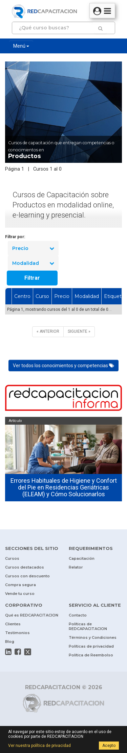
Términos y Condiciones (93, 637)
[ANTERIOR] (48, 331)
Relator (76, 567)
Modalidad (33, 263)
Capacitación (81, 558)
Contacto (78, 615)
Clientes (13, 624)
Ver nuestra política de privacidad (39, 745)
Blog (9, 641)
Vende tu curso (20, 593)
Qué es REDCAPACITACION (31, 615)
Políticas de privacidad (91, 646)
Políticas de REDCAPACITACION (88, 626)
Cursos (12, 558)
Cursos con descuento (27, 576)
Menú (21, 46)
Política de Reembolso (91, 655)
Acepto (108, 745)
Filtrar (32, 278)
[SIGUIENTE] (79, 331)
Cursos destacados (24, 567)
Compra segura (20, 584)
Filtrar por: (15, 236)
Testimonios (17, 632)
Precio (33, 248)
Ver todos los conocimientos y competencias (63, 365)
